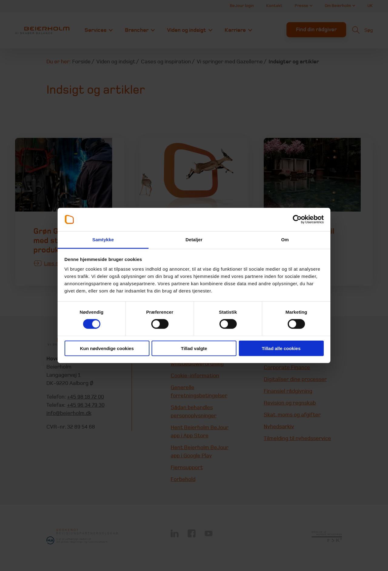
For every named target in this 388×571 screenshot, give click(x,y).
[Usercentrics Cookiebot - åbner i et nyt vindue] (297, 219)
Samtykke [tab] (103, 239)
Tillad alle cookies (281, 348)
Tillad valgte (194, 348)
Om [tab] (285, 239)
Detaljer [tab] (194, 239)
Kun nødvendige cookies (107, 348)
